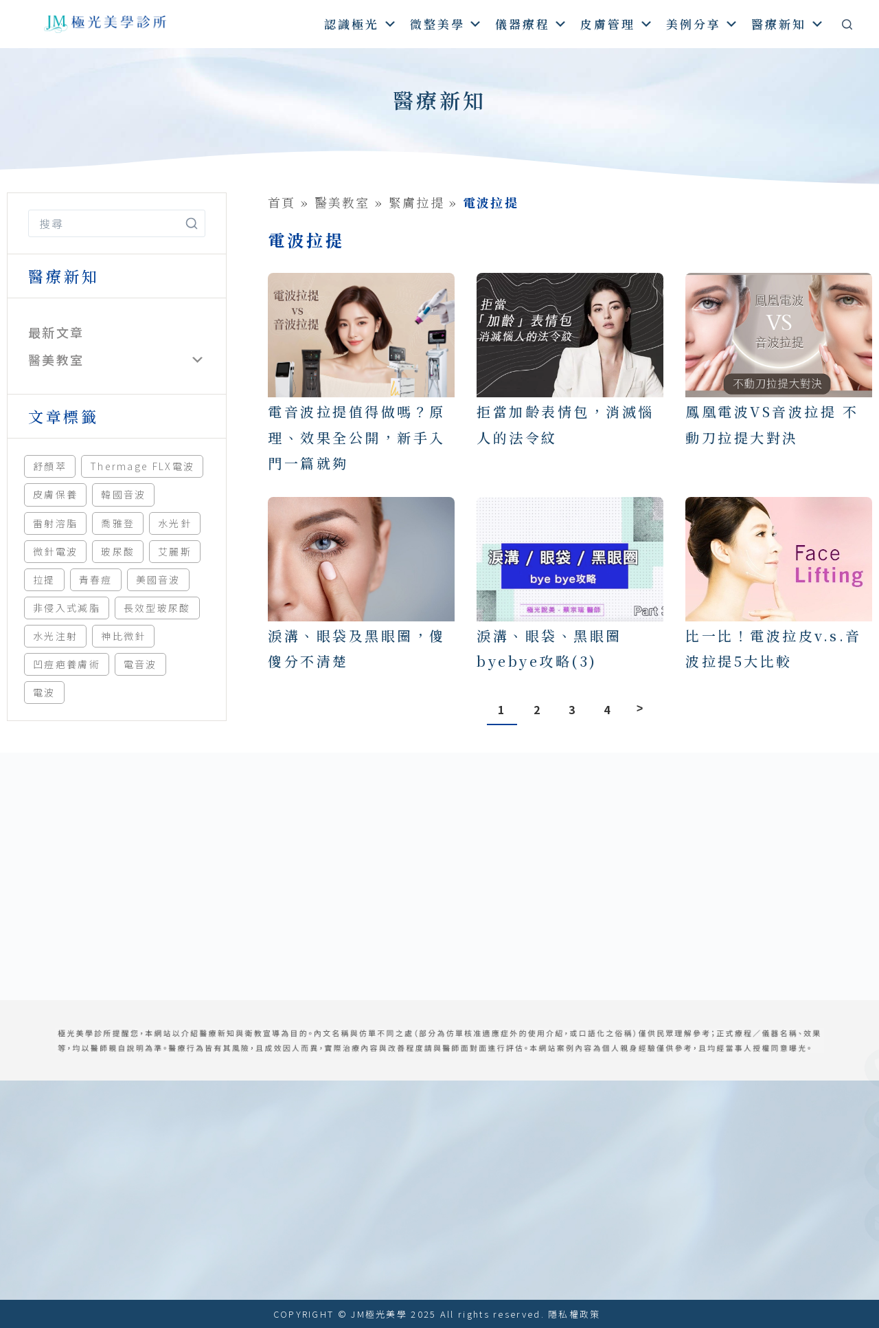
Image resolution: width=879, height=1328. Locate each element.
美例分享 (703, 23)
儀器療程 (532, 23)
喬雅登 (118, 523)
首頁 (282, 202)
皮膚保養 (55, 494)
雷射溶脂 (55, 523)
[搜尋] (847, 24)
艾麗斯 (175, 551)
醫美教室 (56, 359)
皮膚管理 (617, 23)
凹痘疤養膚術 (66, 664)
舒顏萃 (50, 466)
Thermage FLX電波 (142, 466)
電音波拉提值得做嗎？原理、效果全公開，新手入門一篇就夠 (357, 437)
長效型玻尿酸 (157, 608)
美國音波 (158, 579)
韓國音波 (123, 494)
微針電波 (55, 551)
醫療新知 (788, 23)
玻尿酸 (118, 551)
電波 (44, 692)
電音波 (140, 664)
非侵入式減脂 (66, 608)
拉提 (44, 579)
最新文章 (56, 332)
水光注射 (55, 636)
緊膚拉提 (416, 202)
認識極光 (361, 23)
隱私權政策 (574, 1313)
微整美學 (446, 23)
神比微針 (123, 636)
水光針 (175, 523)
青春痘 (96, 579)
